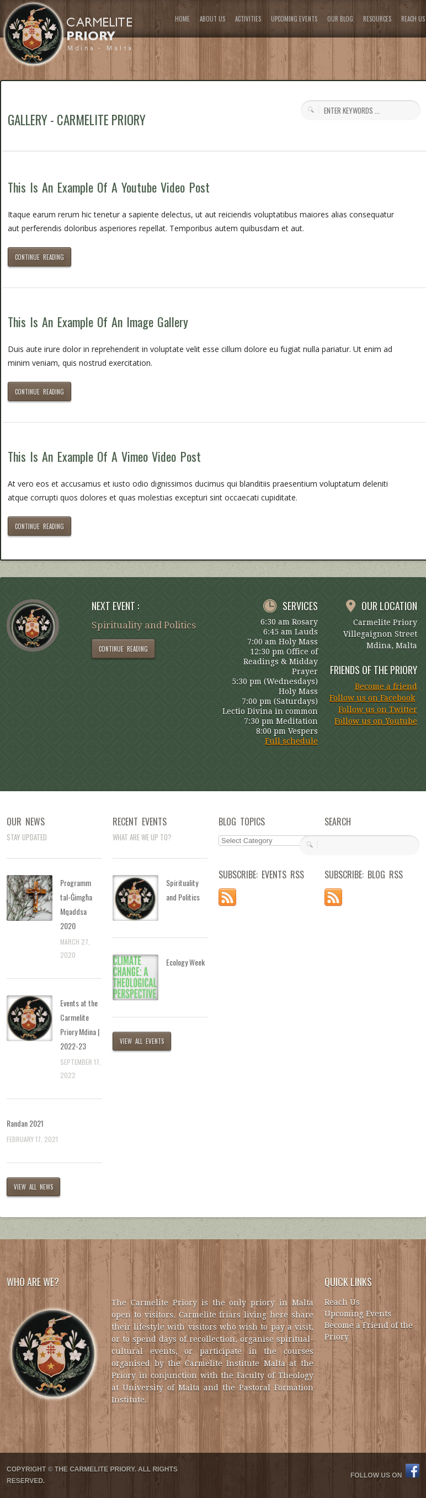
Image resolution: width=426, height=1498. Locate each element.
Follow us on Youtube (375, 721)
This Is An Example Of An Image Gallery (98, 321)
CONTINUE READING (39, 257)
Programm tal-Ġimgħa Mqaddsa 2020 (76, 904)
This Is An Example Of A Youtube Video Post (109, 187)
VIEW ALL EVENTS (142, 1041)
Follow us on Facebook (372, 698)
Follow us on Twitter (377, 709)
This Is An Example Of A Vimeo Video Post (104, 456)
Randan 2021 (25, 1123)
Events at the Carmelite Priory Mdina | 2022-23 (79, 1024)
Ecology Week (185, 962)
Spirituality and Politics (183, 890)
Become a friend (386, 686)
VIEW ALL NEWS (33, 1186)
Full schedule (291, 741)
